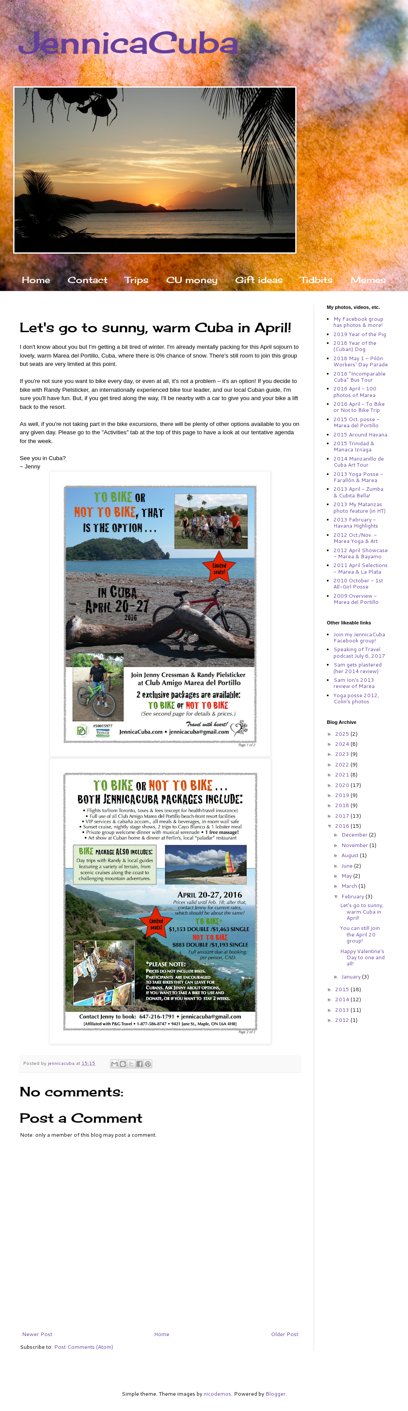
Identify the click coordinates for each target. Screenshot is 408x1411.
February (353, 896)
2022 (343, 764)
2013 (343, 1010)
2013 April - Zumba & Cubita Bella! (358, 492)
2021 (343, 774)
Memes (368, 279)
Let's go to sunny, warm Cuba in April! (361, 911)
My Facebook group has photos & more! (358, 322)
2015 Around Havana (360, 434)
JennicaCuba (129, 42)
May (347, 875)
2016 (343, 826)
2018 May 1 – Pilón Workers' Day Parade (360, 361)
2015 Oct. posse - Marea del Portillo (356, 422)
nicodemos (217, 1393)
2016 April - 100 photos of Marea (354, 391)
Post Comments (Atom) (83, 1347)
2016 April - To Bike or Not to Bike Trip (359, 407)
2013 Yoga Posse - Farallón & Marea (358, 477)
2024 (343, 744)
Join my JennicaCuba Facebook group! (359, 637)
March (349, 886)
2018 (343, 805)
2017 (343, 815)
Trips (137, 279)
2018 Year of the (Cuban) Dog (354, 346)
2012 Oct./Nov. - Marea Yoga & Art (355, 538)
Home (36, 279)
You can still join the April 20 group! (360, 934)
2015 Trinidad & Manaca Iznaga (353, 446)
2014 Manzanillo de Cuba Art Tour (358, 461)
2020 (343, 785)
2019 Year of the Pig (359, 334)
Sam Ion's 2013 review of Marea (354, 683)
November (355, 845)
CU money (192, 279)
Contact (87, 279)
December (355, 834)
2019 (343, 795)
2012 (343, 1020)
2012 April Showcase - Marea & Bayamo (360, 553)
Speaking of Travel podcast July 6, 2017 (359, 652)
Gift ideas (259, 279)
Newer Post (37, 1334)
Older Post (284, 1334)
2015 (343, 989)
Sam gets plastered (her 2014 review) (357, 667)
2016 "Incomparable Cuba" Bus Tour (359, 376)
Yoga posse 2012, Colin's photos (356, 698)
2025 (343, 733)
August (350, 855)
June (347, 865)
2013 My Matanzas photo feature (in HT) (359, 507)
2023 (343, 754)
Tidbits (317, 279)
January (351, 976)
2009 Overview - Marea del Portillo (356, 599)
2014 (343, 999)
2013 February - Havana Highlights (355, 522)
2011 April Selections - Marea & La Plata (360, 568)
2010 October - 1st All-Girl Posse (358, 583)
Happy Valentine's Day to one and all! (362, 957)
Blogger (275, 1393)
